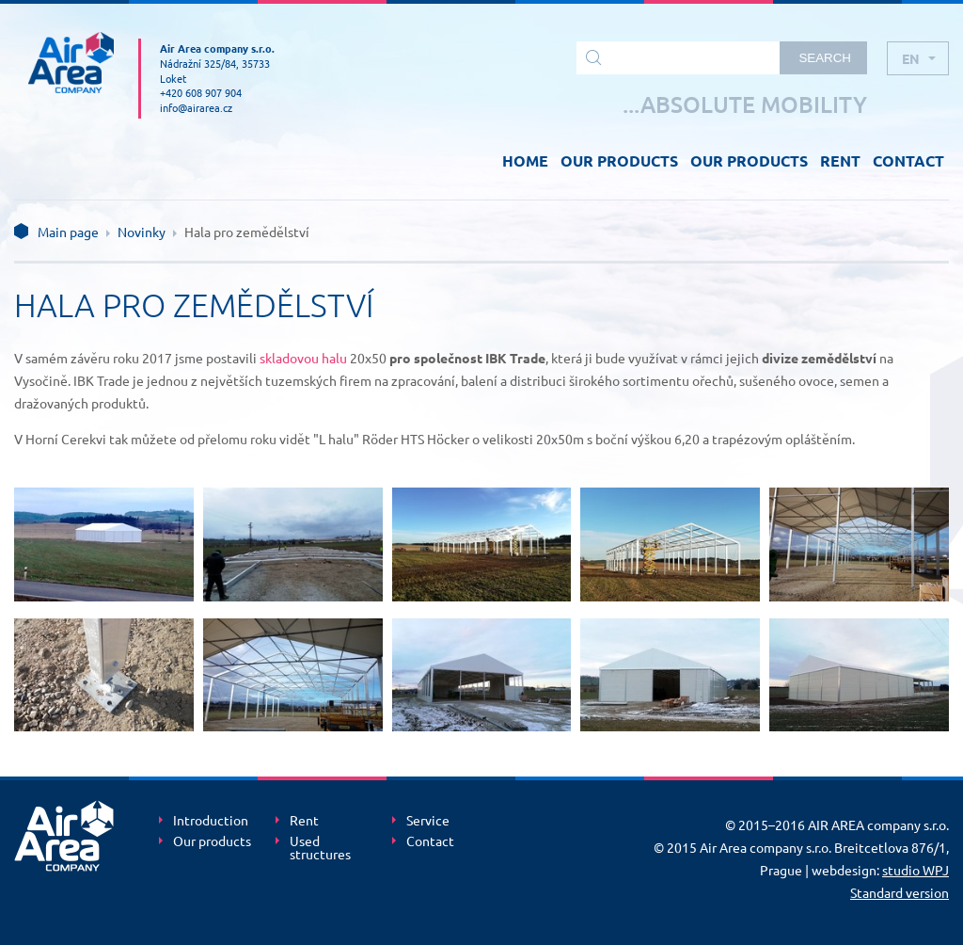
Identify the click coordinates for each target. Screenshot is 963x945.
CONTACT (908, 160)
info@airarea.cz (196, 107)
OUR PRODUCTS (619, 160)
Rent (304, 820)
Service (428, 820)
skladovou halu (303, 357)
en (911, 58)
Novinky (142, 231)
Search (824, 58)
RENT (840, 160)
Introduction (210, 820)
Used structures (320, 848)
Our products (212, 841)
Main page (68, 231)
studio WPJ (915, 869)
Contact (430, 841)
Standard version (899, 892)
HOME (525, 160)
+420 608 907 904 (201, 92)
